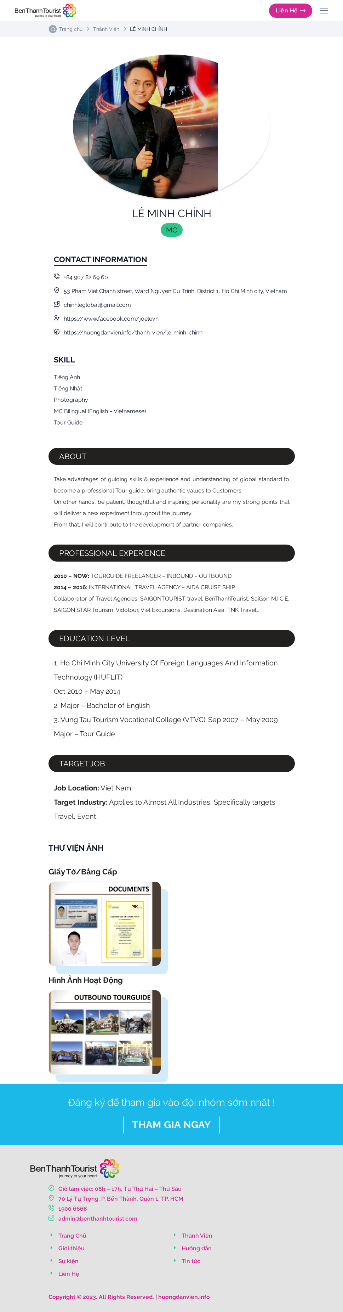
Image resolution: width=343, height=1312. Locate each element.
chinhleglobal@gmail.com (92, 305)
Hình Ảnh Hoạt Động (85, 980)
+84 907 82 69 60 (81, 277)
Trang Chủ (67, 1235)
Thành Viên (106, 29)
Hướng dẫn (192, 1248)
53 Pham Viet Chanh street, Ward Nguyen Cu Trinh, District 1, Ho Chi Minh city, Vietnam (170, 291)
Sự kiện (63, 1261)
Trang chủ (70, 29)
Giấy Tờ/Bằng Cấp (82, 871)
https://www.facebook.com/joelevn (106, 318)
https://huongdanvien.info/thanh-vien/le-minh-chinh (128, 332)
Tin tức (186, 1261)
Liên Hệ (290, 10)
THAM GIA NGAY (171, 1125)
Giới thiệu (66, 1248)
